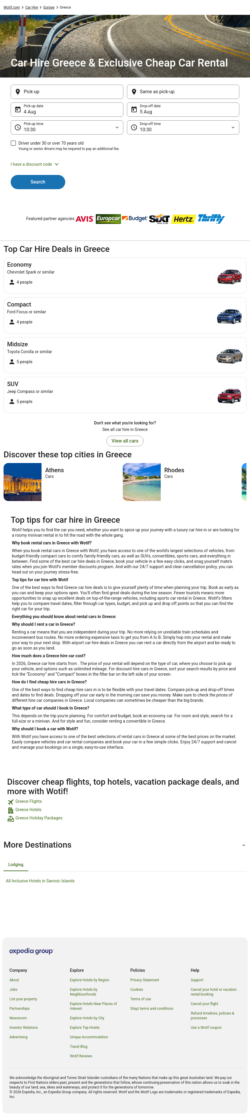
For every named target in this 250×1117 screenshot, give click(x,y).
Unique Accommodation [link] (89, 1037)
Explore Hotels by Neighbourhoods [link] (84, 992)
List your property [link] (23, 999)
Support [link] (197, 980)
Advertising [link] (18, 1037)
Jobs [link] (13, 990)
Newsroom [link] (18, 1018)
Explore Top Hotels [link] (85, 1028)
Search (38, 182)
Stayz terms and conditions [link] (151, 1009)
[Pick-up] (67, 92)
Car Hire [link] (31, 7)
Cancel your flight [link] (204, 1004)
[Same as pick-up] (183, 92)
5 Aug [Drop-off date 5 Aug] (146, 112)
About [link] (14, 980)
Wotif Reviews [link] (81, 1056)
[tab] (16, 864)
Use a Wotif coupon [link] (206, 1028)
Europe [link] (48, 7)
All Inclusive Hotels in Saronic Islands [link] (40, 881)
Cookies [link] (136, 990)
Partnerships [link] (19, 1009)
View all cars (125, 441)
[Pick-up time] (67, 127)
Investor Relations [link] (23, 1028)
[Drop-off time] (183, 127)
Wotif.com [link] (12, 7)
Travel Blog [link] (78, 1047)
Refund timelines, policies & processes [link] (212, 1015)
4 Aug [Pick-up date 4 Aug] (30, 112)
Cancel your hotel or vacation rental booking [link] (214, 992)
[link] (125, 802)
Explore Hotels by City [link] (87, 1018)
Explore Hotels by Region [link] (89, 980)
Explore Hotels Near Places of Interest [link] (93, 1006)
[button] (125, 164)
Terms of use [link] (140, 999)
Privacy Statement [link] (144, 980)
